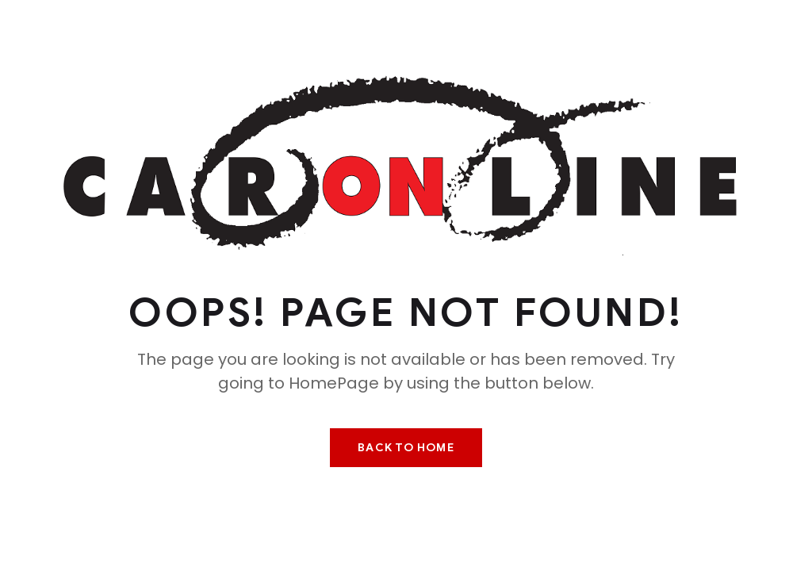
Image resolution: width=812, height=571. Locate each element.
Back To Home (406, 447)
